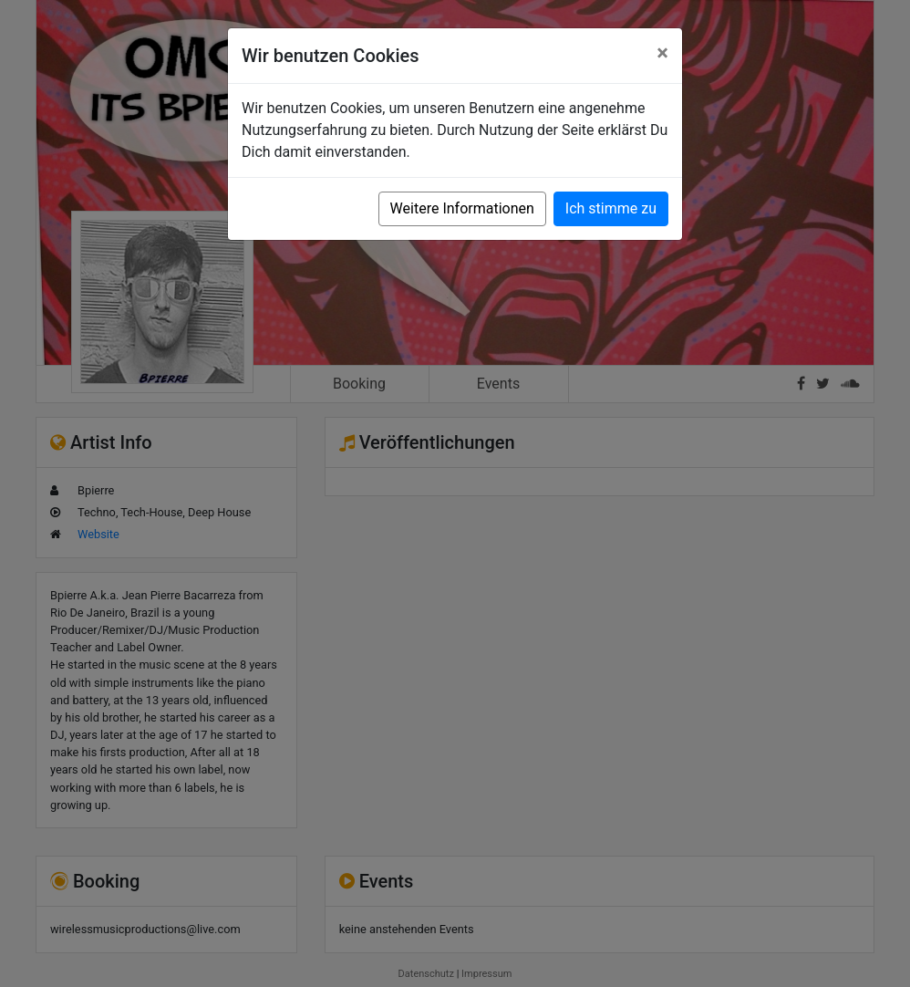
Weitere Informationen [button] (462, 208)
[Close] (662, 53)
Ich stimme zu (611, 208)
